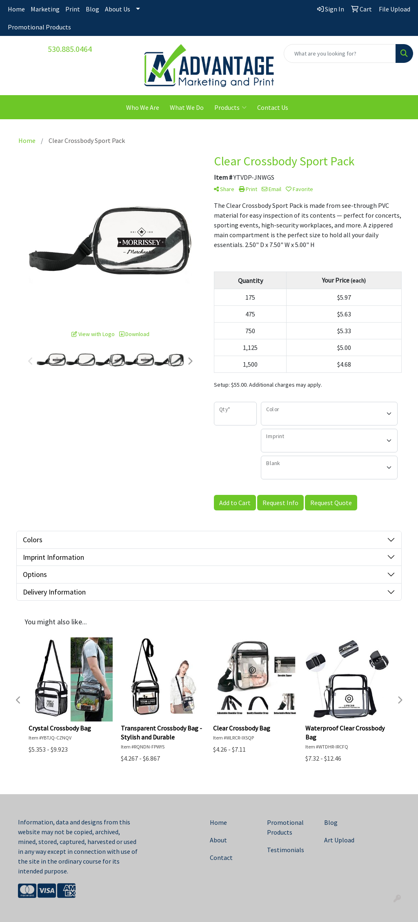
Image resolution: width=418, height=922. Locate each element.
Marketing (45, 9)
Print (72, 9)
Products (230, 107)
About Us (117, 9)
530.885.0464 (70, 49)
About (218, 840)
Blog (92, 9)
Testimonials (285, 850)
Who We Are (142, 107)
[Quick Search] (340, 53)
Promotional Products (39, 27)
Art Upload (339, 840)
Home (16, 9)
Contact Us (272, 107)
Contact (221, 857)
